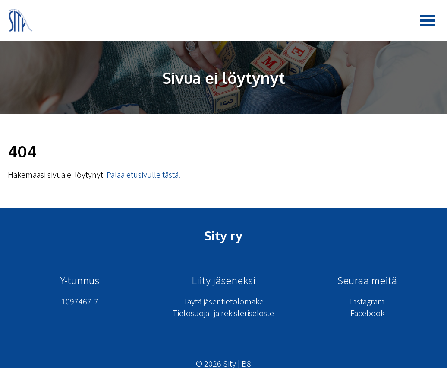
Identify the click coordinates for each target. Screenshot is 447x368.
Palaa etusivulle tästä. (143, 174)
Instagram (367, 301)
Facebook (367, 312)
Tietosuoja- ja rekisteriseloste (223, 312)
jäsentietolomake (233, 301)
